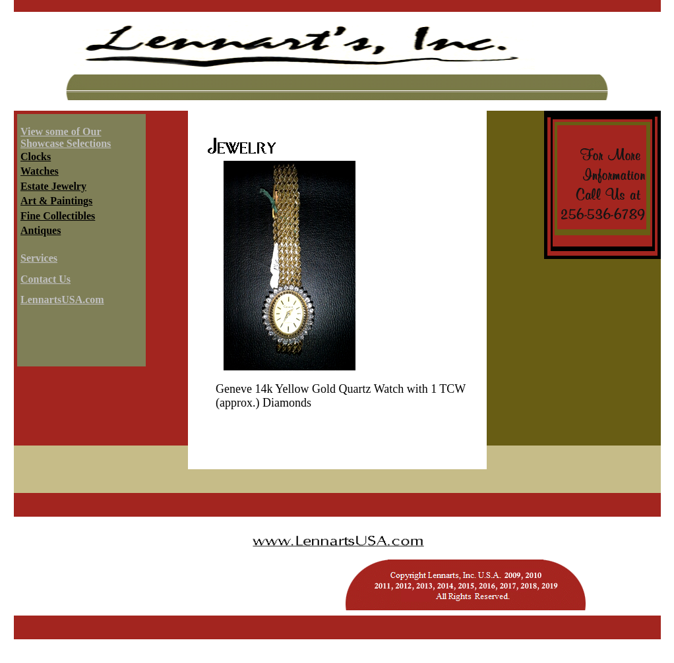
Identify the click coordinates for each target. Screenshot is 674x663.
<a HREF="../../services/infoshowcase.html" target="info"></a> (80, 242)
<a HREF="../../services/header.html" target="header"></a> (337, 61)
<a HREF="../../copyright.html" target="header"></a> (337, 566)
